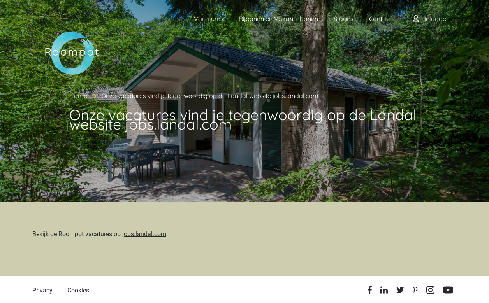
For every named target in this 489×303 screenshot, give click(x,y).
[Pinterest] (415, 291)
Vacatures (208, 19)
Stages (344, 19)
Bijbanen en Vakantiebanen (278, 19)
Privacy (42, 290)
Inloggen (437, 19)
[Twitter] (400, 291)
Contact (380, 19)
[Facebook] (369, 291)
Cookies (78, 290)
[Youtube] (448, 291)
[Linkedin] (384, 291)
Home (78, 96)
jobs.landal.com (144, 234)
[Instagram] (430, 291)
